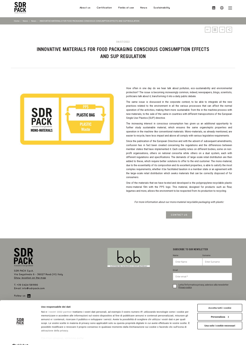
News (25, 21)
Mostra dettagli (49, 338)
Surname (217, 260)
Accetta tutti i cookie (219, 300)
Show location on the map (30, 278)
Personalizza (220, 309)
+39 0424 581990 (27, 285)
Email (202, 274)
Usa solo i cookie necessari (219, 318)
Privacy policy (185, 287)
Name (188, 260)
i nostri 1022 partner (60, 304)
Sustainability (161, 8)
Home (16, 21)
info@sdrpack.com (33, 288)
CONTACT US (179, 215)
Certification (104, 8)
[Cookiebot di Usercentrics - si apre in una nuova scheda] (20, 339)
